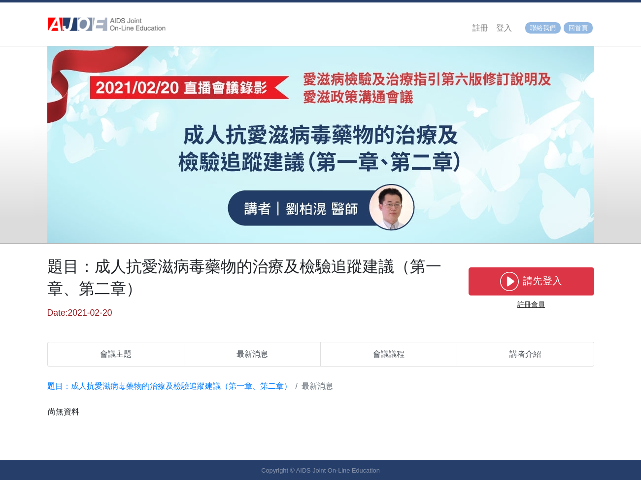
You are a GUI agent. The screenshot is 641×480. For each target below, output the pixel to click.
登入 (504, 28)
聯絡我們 (543, 28)
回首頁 (578, 28)
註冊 (480, 28)
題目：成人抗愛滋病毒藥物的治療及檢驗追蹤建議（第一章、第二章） (169, 386)
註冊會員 (531, 304)
